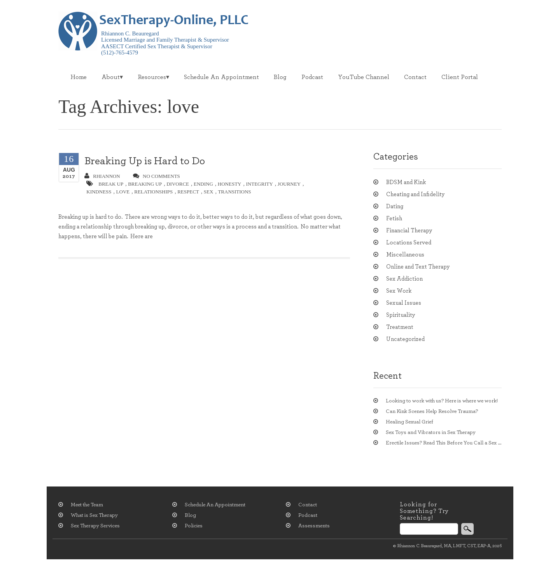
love (123, 192)
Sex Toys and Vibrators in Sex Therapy (431, 432)
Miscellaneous (405, 255)
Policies (194, 526)
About (111, 77)
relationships (153, 192)
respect (188, 192)
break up (110, 184)
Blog (280, 77)
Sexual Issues (403, 303)
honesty (230, 184)
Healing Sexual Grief (409, 422)
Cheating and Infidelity (415, 194)
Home (78, 77)
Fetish (394, 218)
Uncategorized (405, 339)
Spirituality (400, 315)
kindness (98, 192)
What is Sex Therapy (94, 515)
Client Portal (459, 77)
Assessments (314, 526)
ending (203, 184)
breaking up (145, 184)
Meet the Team (87, 505)
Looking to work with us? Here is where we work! (442, 401)
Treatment (399, 327)
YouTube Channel (363, 77)
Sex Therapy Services (95, 526)
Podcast (312, 77)
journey (289, 184)
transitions (234, 192)
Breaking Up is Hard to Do (144, 161)
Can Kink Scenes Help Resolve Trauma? (432, 411)
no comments (156, 176)
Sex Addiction (404, 279)
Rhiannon (102, 176)
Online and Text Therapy (418, 267)
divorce (177, 184)
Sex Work (398, 291)
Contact (415, 77)
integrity (259, 184)
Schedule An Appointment (221, 77)
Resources (152, 77)
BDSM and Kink (406, 182)
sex (209, 192)
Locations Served (408, 243)
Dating (394, 206)
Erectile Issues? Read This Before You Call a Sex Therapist (444, 443)
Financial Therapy (409, 231)
